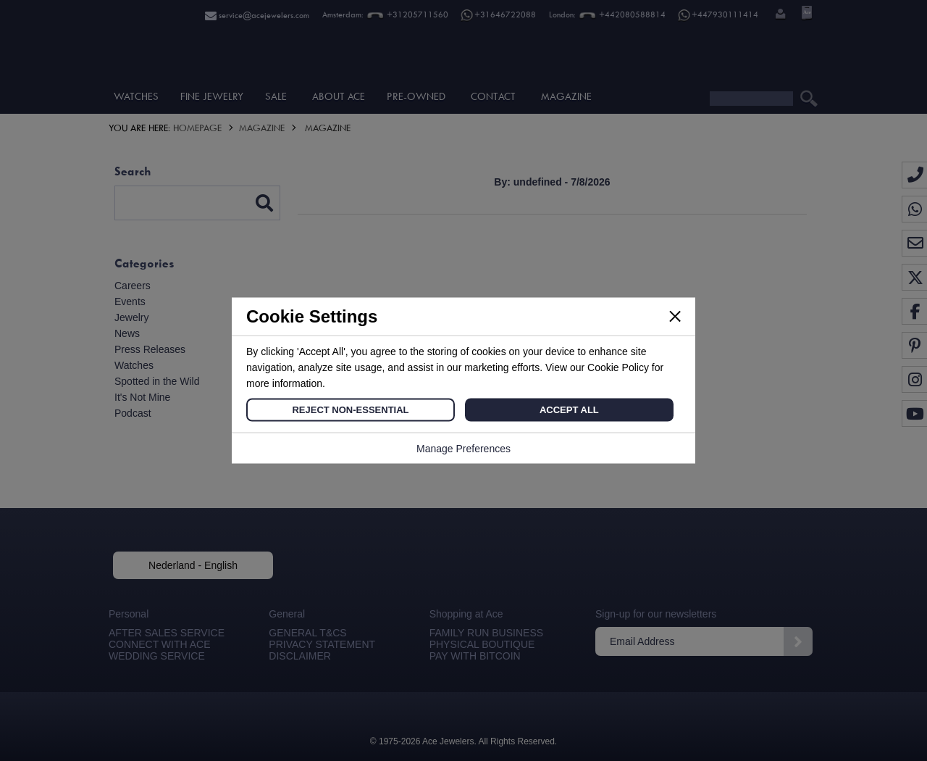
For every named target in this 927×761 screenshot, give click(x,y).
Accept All (569, 409)
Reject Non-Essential (350, 409)
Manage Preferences (463, 448)
